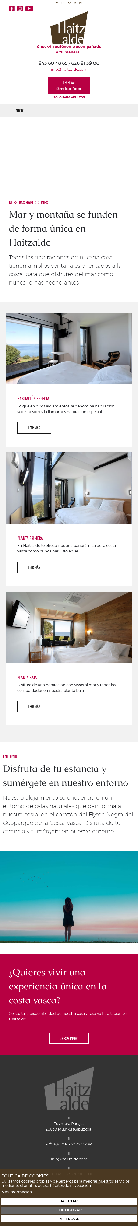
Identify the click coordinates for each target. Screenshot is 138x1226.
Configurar (69, 1210)
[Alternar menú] (117, 110)
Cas (56, 3)
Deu (80, 3)
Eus (62, 3)
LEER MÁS (34, 427)
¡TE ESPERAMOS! (69, 1038)
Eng (68, 3)
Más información (16, 1192)
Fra (74, 3)
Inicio (19, 110)
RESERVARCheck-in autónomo (69, 85)
